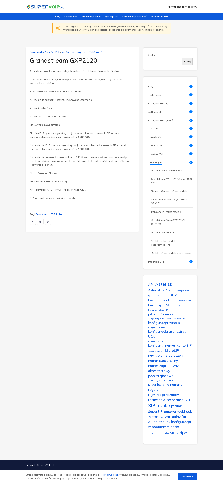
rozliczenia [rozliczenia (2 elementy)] (156, 400)
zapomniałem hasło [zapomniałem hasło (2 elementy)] (163, 427)
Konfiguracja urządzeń (134, 16)
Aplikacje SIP (111, 16)
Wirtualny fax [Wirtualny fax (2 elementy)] (175, 416)
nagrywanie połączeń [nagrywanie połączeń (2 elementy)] (165, 355)
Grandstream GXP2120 (49, 214)
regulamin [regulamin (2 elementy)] (156, 389)
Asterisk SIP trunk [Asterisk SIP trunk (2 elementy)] (162, 290)
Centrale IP (156, 145)
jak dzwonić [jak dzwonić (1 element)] (175, 306)
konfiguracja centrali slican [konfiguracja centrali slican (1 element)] (158, 327)
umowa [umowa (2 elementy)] (170, 411)
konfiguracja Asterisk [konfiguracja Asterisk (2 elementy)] (164, 323)
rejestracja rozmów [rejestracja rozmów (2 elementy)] (163, 394)
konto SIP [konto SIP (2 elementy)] (184, 345)
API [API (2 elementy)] (151, 284)
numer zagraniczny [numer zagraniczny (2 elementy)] (163, 365)
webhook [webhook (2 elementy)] (184, 411)
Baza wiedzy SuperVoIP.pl (44, 52)
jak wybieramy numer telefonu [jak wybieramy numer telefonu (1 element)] (159, 319)
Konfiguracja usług (90, 16)
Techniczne (70, 16)
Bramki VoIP (156, 136)
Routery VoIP (157, 153)
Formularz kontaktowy (182, 6)
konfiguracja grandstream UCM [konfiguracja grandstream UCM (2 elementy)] (168, 334)
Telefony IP (95, 52)
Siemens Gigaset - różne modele (169, 191)
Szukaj (151, 54)
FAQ (57, 16)
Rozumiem (188, 476)
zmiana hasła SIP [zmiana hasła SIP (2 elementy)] (161, 433)
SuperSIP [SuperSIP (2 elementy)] (155, 411)
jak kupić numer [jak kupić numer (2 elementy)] (160, 314)
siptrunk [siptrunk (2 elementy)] (175, 406)
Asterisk (154, 128)
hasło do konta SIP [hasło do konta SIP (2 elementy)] (162, 300)
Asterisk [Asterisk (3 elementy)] (163, 284)
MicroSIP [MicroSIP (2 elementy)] (172, 350)
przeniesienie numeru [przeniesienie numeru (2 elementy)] (165, 384)
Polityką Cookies (109, 474)
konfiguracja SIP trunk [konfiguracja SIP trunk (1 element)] (156, 341)
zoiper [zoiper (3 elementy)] (183, 432)
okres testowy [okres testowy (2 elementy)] (159, 371)
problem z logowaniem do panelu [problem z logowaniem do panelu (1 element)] (160, 380)
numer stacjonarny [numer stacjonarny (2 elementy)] (163, 360)
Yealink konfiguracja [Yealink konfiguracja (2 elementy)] (175, 422)
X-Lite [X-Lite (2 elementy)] (152, 422)
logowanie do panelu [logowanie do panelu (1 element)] (156, 351)
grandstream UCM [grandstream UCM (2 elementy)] (162, 295)
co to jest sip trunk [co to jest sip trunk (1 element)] (184, 291)
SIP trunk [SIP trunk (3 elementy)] (157, 405)
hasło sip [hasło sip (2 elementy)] (155, 305)
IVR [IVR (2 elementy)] (166, 305)
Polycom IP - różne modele (166, 211)
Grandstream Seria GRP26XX (167, 170)
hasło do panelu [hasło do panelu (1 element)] (185, 301)
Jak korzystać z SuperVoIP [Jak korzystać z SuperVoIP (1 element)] (158, 310)
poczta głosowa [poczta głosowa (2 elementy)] (160, 376)
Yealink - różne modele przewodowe (171, 253)
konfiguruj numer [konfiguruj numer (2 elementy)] (161, 345)
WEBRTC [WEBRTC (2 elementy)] (155, 416)
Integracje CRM (159, 16)
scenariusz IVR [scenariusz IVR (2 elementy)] (178, 400)
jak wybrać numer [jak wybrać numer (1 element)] (179, 319)
